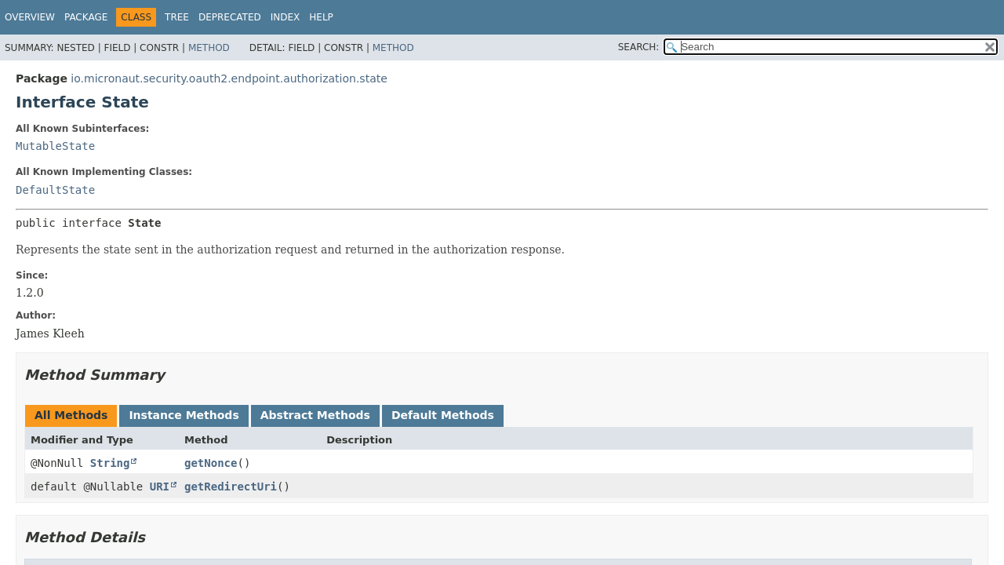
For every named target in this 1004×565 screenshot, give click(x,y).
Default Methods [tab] (442, 415)
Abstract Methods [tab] (315, 415)
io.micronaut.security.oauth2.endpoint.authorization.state (229, 78)
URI (159, 486)
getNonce (210, 463)
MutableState (55, 146)
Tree (177, 17)
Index (285, 17)
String (110, 463)
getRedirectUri (230, 486)
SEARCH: (639, 47)
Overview (30, 17)
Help (321, 17)
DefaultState (55, 190)
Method (209, 47)
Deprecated (229, 17)
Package (85, 17)
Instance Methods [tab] (183, 415)
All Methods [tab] (71, 415)
